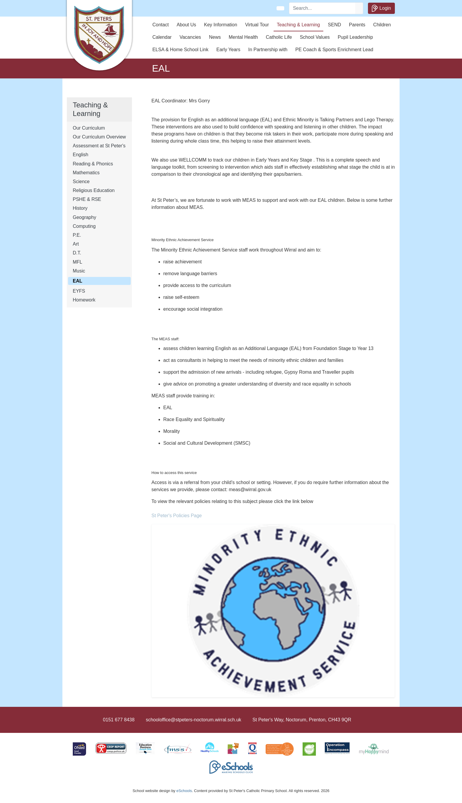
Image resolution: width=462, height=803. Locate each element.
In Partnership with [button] (267, 49)
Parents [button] (357, 24)
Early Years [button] (228, 49)
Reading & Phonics (93, 163)
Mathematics (86, 172)
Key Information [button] (220, 24)
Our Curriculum (89, 127)
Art (76, 243)
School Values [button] (315, 37)
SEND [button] (334, 24)
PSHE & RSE (87, 199)
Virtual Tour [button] (257, 24)
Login (381, 8)
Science (81, 181)
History (80, 208)
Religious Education (93, 190)
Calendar (162, 37)
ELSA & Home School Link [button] (180, 49)
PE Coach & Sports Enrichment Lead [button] (334, 49)
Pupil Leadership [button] (355, 37)
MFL (77, 262)
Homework (84, 299)
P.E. (77, 235)
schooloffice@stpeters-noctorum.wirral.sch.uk (193, 719)
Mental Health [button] (243, 37)
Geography (84, 217)
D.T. (77, 252)
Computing (84, 226)
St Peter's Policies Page (176, 515)
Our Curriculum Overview (99, 136)
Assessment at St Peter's (99, 145)
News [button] (215, 37)
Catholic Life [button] (279, 37)
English (80, 154)
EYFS (79, 291)
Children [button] (382, 24)
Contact (160, 24)
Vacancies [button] (190, 37)
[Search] (322, 8)
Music (79, 270)
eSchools (184, 791)
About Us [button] (186, 24)
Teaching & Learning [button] (298, 24)
